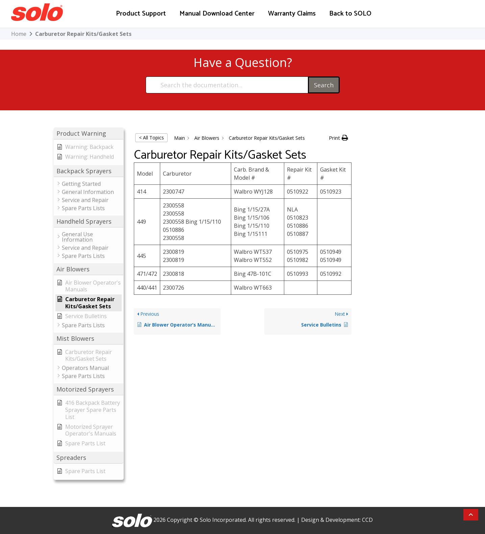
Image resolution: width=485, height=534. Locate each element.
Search (324, 85)
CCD (367, 520)
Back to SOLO (350, 13)
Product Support (141, 13)
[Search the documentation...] (227, 84)
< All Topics (151, 137)
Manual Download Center (216, 13)
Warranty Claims (292, 13)
